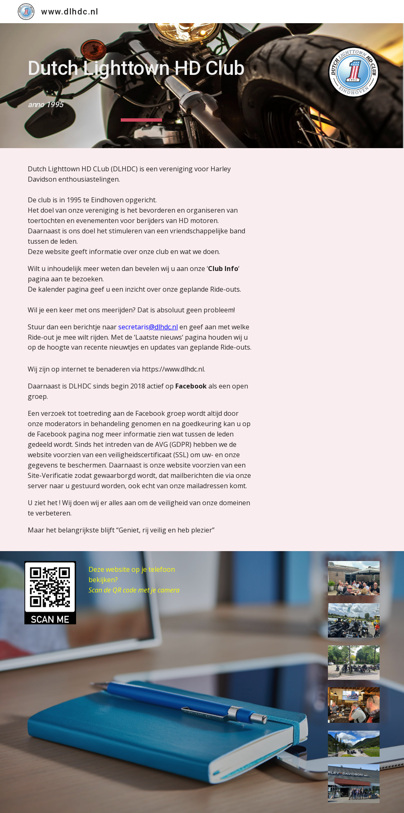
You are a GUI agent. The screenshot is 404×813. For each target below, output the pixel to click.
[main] (141, 85)
